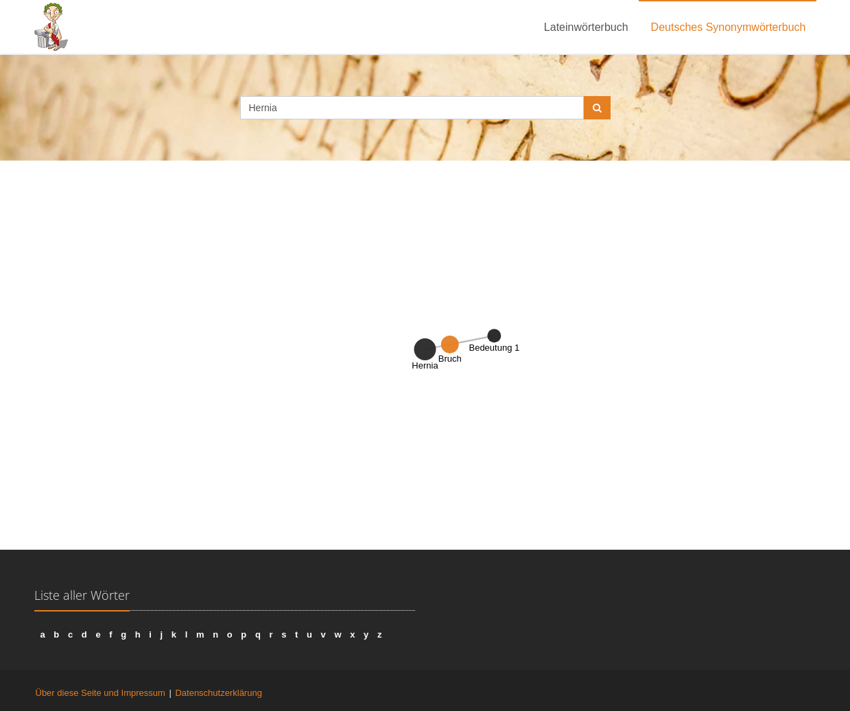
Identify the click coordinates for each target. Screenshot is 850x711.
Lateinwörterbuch (586, 27)
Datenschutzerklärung (218, 693)
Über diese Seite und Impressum (100, 693)
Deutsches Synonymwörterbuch (728, 27)
